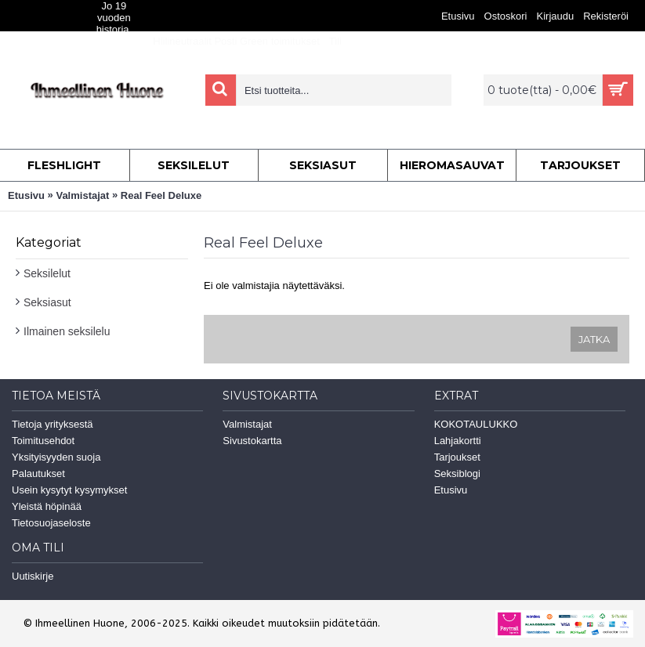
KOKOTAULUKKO (476, 424)
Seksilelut (47, 273)
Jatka (594, 339)
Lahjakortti (457, 440)
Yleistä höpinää (47, 506)
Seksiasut (47, 302)
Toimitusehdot (43, 440)
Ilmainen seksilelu (67, 331)
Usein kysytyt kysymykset (69, 490)
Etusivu (26, 195)
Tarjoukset (457, 457)
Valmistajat (82, 195)
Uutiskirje (32, 576)
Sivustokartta (252, 440)
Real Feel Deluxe (161, 195)
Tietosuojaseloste (51, 523)
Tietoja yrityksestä (52, 424)
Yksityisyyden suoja (56, 457)
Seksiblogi (457, 473)
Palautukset (38, 473)
